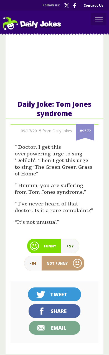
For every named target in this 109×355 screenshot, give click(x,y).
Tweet (58, 294)
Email (58, 327)
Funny (50, 246)
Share (59, 311)
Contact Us (93, 5)
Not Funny (57, 263)
